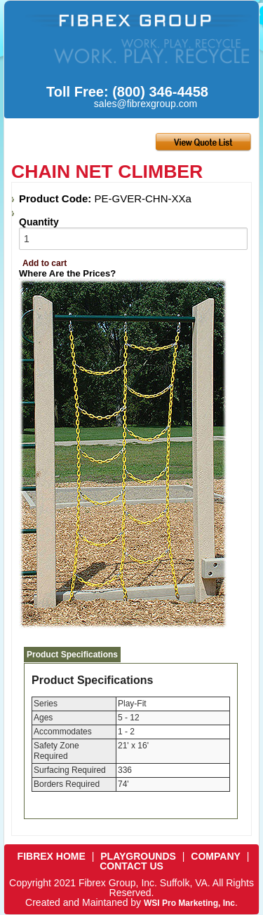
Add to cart (44, 263)
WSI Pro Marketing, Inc (189, 903)
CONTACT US (131, 866)
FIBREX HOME (52, 856)
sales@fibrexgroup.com (145, 103)
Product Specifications (72, 654)
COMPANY (216, 856)
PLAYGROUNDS (138, 856)
